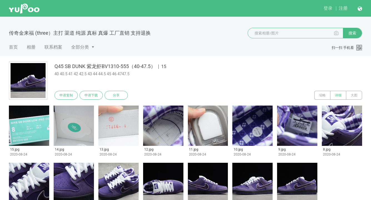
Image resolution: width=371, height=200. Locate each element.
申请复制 (66, 95)
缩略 (322, 95)
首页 (13, 47)
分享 (116, 95)
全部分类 (80, 47)
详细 (338, 95)
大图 (354, 95)
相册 (31, 47)
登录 (327, 8)
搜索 (352, 33)
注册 (343, 8)
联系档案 (53, 47)
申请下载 (91, 95)
